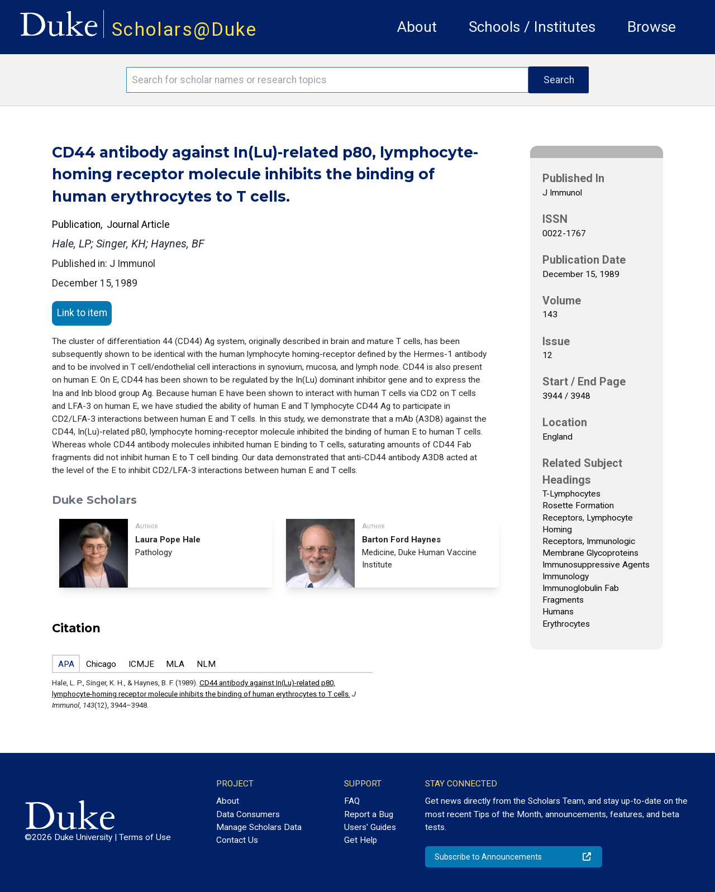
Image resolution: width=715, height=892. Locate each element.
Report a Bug (368, 814)
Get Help (360, 840)
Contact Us (237, 840)
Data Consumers (248, 814)
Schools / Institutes (532, 26)
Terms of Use (145, 837)
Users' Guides (370, 827)
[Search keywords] (327, 80)
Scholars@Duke (184, 29)
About (417, 26)
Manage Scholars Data (259, 827)
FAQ (352, 801)
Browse (651, 26)
